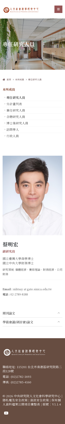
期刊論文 (9, 313)
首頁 (7, 79)
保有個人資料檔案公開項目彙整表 (32, 402)
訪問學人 (12, 129)
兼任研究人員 (15, 110)
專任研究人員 (35, 79)
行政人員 (12, 136)
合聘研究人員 (15, 117)
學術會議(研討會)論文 (18, 322)
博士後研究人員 (17, 123)
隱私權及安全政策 (15, 400)
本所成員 (19, 79)
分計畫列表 (14, 104)
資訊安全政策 (39, 400)
